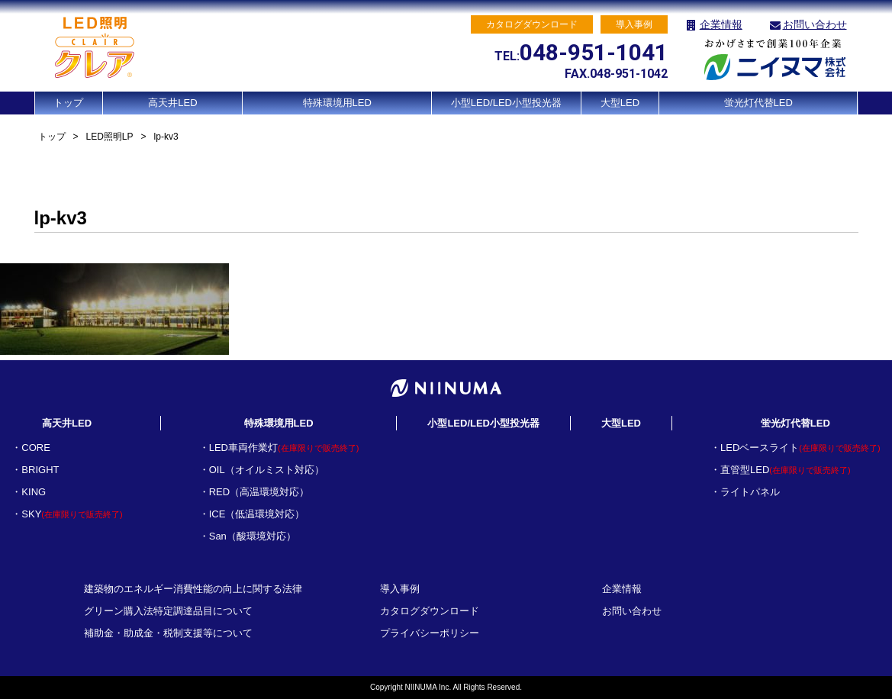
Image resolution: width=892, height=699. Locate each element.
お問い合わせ (815, 24)
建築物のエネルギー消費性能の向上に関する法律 (193, 588)
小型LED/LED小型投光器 (506, 102)
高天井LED (172, 102)
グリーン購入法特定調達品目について (168, 611)
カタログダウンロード (429, 611)
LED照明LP (110, 136)
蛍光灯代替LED (758, 102)
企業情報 (721, 24)
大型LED (620, 102)
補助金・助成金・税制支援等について (168, 633)
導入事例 (400, 588)
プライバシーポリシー (429, 633)
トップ (68, 102)
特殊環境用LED (337, 102)
